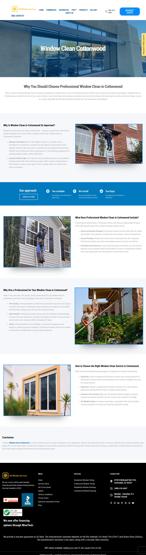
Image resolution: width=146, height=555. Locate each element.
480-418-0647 (111, 11)
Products (83, 10)
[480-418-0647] (106, 11)
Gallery (93, 10)
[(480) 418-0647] (111, 488)
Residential (64, 10)
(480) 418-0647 (120, 488)
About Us (69, 13)
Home (41, 10)
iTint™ (74, 10)
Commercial (51, 10)
